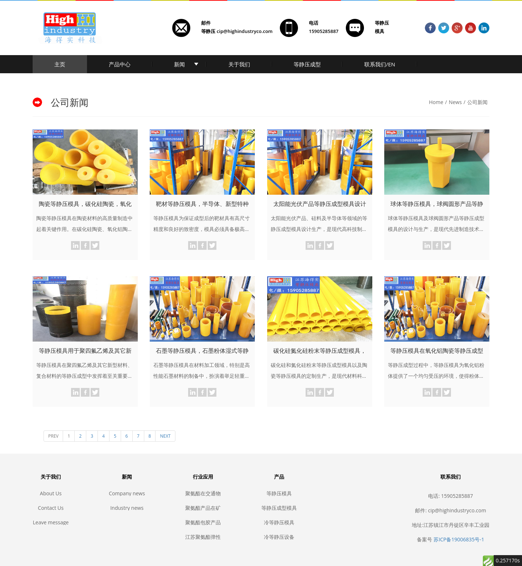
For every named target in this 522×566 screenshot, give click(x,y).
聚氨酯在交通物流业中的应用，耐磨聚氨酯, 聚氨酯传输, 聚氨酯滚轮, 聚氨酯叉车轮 (203, 493)
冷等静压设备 (279, 537)
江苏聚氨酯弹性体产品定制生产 (203, 537)
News (455, 102)
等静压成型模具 (279, 508)
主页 (59, 64)
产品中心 (119, 64)
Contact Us (51, 508)
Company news (127, 493)
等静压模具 (279, 493)
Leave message (51, 522)
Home (436, 102)
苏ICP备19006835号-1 (459, 539)
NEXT (165, 436)
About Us (51, 493)
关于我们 (239, 64)
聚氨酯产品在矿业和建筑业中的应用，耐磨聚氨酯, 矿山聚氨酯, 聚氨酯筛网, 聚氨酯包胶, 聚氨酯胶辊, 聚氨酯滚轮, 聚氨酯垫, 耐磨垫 (203, 508)
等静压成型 (307, 64)
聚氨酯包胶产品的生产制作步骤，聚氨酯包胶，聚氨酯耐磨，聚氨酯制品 (203, 522)
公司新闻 (477, 102)
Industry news (127, 508)
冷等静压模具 (279, 522)
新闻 (179, 64)
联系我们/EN (379, 64)
